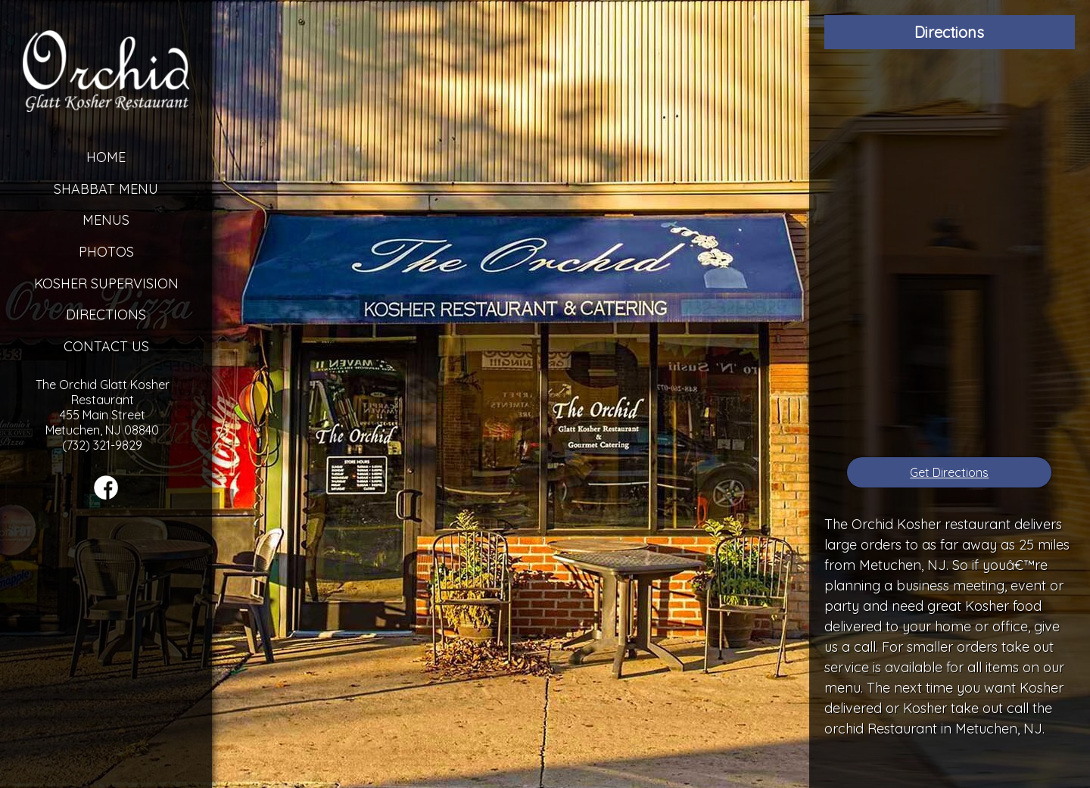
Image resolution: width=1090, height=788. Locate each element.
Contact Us (106, 346)
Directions (106, 314)
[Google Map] (949, 253)
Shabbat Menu (106, 189)
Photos (106, 251)
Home (106, 157)
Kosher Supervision (106, 283)
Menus (106, 220)
